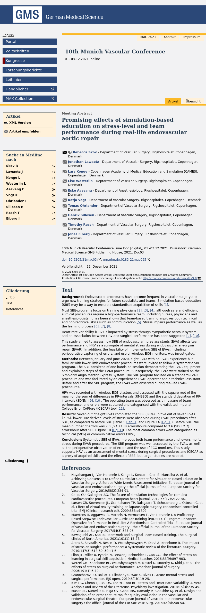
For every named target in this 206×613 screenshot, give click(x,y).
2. (63, 495)
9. (63, 575)
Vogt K (12, 195)
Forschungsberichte (24, 70)
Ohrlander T (16, 201)
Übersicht (193, 101)
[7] (103, 326)
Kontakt (170, 37)
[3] (146, 310)
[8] (109, 326)
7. (63, 555)
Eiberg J (13, 218)
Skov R (12, 166)
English (8, 35)
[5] (139, 322)
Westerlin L (16, 183)
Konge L (13, 178)
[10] (196, 336)
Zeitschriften (17, 51)
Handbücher (17, 89)
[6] (96, 326)
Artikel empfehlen (24, 131)
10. (64, 583)
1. (63, 475)
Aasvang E (15, 189)
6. (63, 543)
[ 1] (132, 422)
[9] (188, 336)
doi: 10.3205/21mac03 (79, 259)
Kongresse (15, 61)
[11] (121, 408)
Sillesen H (14, 207)
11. (64, 591)
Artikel (173, 101)
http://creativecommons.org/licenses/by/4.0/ (170, 278)
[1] (166, 305)
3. (63, 503)
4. (63, 515)
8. (63, 563)
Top (11, 297)
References (14, 309)
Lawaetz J (14, 172)
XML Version (20, 123)
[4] (152, 310)
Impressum (192, 37)
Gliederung (14, 461)
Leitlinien (14, 80)
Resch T (13, 213)
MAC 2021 (148, 37)
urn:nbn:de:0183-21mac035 (125, 259)
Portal (11, 42)
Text (9, 303)
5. (63, 535)
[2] (139, 310)
